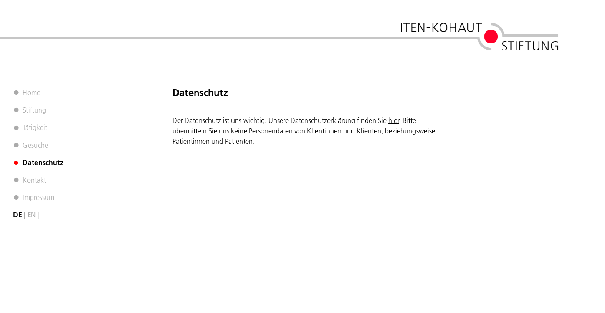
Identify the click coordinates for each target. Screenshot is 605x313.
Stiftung (34, 110)
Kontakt (34, 180)
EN (31, 214)
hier (393, 120)
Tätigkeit (35, 127)
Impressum (38, 197)
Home (31, 92)
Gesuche (35, 145)
